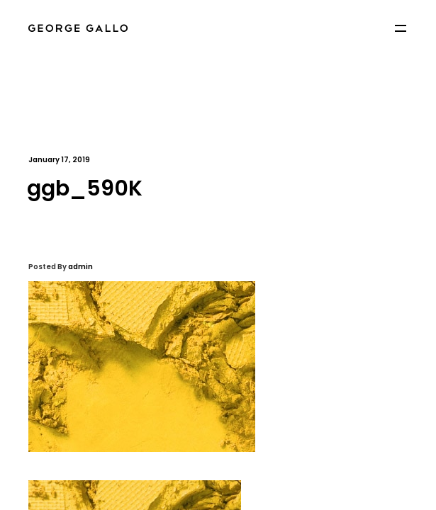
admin (80, 266)
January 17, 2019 (59, 159)
